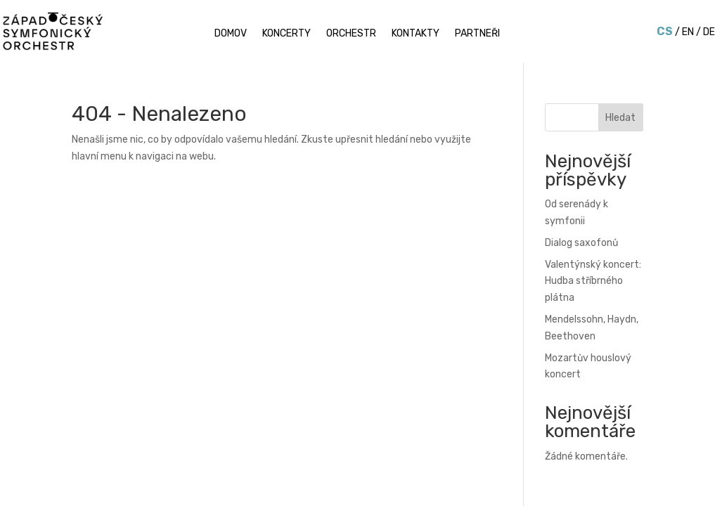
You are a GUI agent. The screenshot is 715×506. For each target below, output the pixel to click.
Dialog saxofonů (581, 243)
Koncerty (286, 34)
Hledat (620, 118)
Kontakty (415, 34)
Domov (230, 34)
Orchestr (351, 34)
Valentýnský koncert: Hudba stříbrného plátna (593, 281)
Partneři (477, 34)
